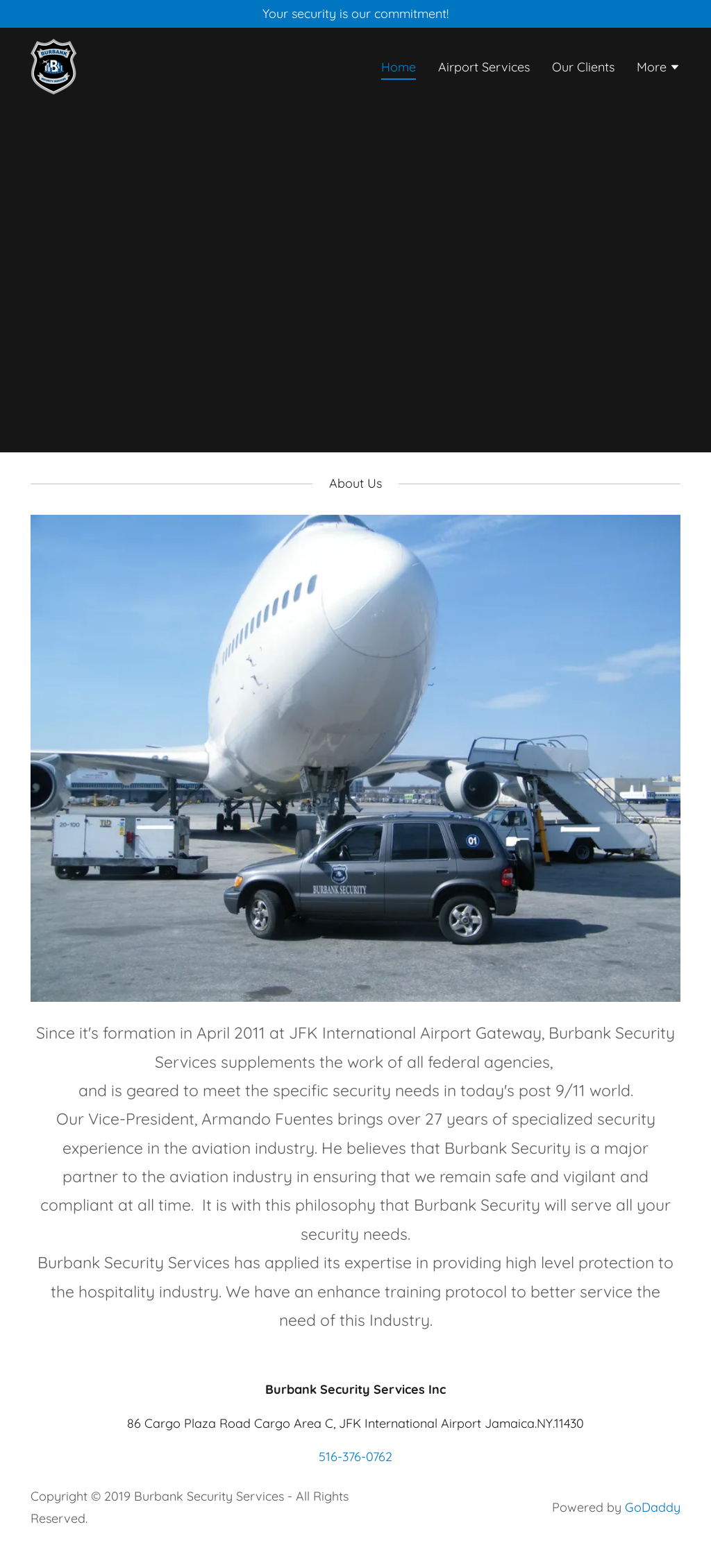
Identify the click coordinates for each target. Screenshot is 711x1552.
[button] (658, 68)
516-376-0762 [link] (355, 1457)
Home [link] (398, 67)
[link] (53, 66)
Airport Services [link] (484, 67)
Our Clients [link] (583, 67)
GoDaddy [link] (652, 1507)
